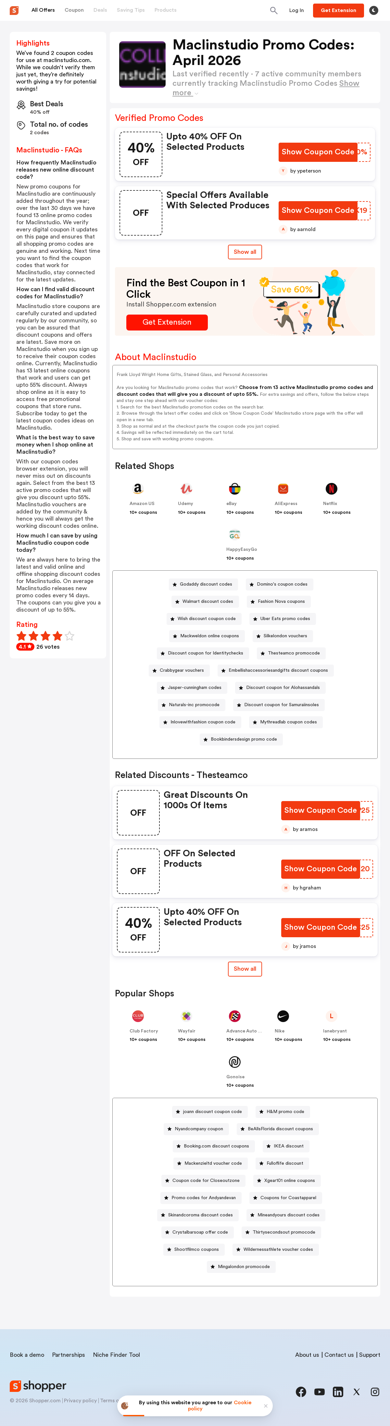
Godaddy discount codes (206, 584)
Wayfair (186, 1031)
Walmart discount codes (207, 601)
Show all (245, 969)
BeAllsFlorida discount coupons (280, 1129)
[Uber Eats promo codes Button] (282, 619)
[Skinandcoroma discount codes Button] (198, 1215)
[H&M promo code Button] (283, 1112)
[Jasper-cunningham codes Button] (192, 688)
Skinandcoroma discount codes (200, 1215)
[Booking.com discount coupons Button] (214, 1146)
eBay (231, 503)
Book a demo (27, 1355)
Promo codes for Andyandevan (203, 1198)
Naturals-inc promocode (194, 705)
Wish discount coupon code (207, 618)
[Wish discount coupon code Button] (204, 619)
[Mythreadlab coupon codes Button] (286, 722)
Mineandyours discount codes (289, 1215)
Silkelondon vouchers (285, 636)
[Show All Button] (245, 969)
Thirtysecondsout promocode (284, 1232)
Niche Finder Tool (116, 1355)
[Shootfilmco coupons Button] (194, 1250)
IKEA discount (289, 1146)
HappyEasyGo (241, 549)
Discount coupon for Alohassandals (283, 687)
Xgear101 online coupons (289, 1180)
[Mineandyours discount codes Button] (285, 1215)
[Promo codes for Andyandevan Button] (201, 1198)
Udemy (185, 503)
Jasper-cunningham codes (194, 687)
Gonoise (235, 1077)
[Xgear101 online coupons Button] (287, 1181)
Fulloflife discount (285, 1163)
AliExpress (286, 503)
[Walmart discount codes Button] (205, 602)
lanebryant (335, 1031)
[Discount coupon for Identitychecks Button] (203, 653)
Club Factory (144, 1031)
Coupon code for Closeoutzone (206, 1180)
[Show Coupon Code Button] (318, 152)
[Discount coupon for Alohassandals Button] (280, 688)
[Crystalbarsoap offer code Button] (197, 1232)
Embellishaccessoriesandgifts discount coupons (278, 670)
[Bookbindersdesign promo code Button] (241, 739)
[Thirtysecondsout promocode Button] (281, 1232)
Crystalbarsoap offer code (200, 1232)
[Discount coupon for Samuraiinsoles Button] (279, 705)
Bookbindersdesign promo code (244, 739)
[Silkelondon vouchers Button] (283, 636)
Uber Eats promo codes (285, 618)
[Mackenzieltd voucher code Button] (210, 1164)
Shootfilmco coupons (196, 1249)
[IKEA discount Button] (286, 1146)
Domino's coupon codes (282, 584)
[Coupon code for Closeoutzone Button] (203, 1181)
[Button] (296, 10)
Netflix (330, 503)
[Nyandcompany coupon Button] (196, 1129)
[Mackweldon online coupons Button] (207, 636)
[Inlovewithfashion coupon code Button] (200, 722)
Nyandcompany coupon (199, 1129)
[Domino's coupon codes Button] (279, 584)
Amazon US (142, 503)
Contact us (339, 1355)
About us (307, 1355)
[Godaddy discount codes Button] (203, 584)
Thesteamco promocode (294, 653)
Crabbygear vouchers (182, 670)
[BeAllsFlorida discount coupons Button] (278, 1129)
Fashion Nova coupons (281, 601)
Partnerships (68, 1355)
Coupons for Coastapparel (288, 1198)
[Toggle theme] (373, 10)
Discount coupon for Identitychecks (205, 653)
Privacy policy (80, 1400)
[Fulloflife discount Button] (282, 1164)
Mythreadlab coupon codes (288, 722)
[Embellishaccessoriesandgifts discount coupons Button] (276, 671)
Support (369, 1355)
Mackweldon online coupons (209, 636)
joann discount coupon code (212, 1111)
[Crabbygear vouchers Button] (179, 671)
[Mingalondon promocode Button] (241, 1267)
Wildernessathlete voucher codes (278, 1249)
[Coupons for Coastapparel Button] (285, 1198)
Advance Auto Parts (247, 1031)
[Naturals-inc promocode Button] (191, 705)
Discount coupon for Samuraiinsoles (281, 705)
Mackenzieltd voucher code (213, 1163)
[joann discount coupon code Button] (210, 1112)
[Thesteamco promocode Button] (291, 653)
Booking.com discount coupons (216, 1146)
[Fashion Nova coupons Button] (279, 602)
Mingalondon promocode (244, 1266)
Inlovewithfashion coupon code (202, 722)
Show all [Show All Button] (245, 252)
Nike (279, 1031)
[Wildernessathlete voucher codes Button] (276, 1250)
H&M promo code (285, 1111)
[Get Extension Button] (167, 323)
